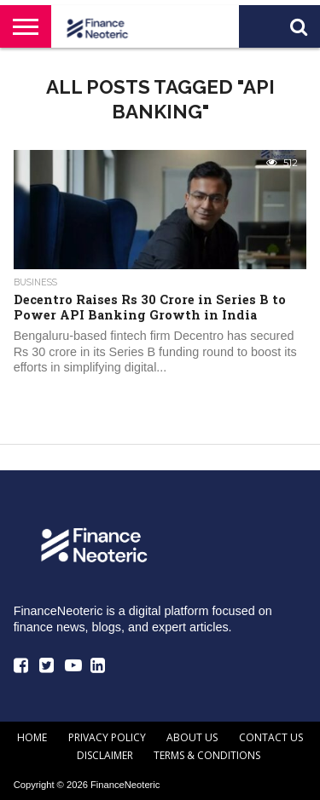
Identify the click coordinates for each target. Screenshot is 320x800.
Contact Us (271, 737)
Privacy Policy (107, 737)
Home (32, 737)
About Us (192, 737)
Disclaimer (105, 755)
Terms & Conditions (207, 755)
